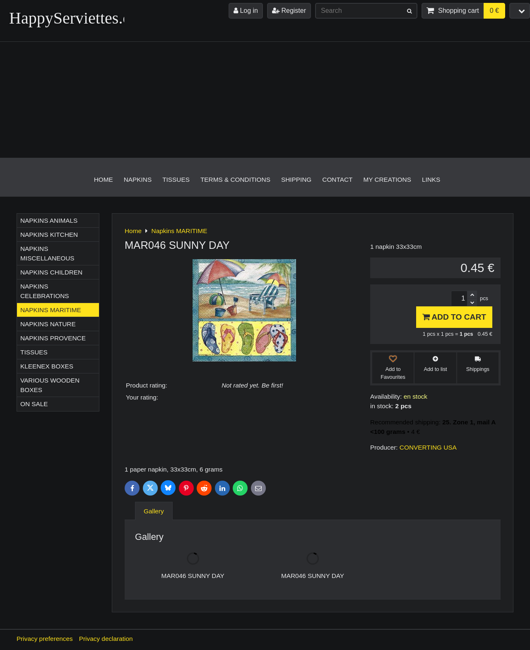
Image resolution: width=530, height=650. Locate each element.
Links (431, 179)
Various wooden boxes (50, 385)
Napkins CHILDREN (51, 272)
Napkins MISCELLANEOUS (47, 253)
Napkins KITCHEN (49, 234)
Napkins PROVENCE (53, 338)
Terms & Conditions (235, 179)
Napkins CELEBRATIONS (44, 291)
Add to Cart (454, 317)
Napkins (138, 179)
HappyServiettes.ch (73, 18)
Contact (337, 179)
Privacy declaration (106, 638)
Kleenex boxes (46, 366)
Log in (246, 10)
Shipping (296, 179)
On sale (34, 403)
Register (289, 10)
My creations (387, 179)
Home (103, 179)
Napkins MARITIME (50, 309)
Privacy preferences (45, 638)
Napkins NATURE (48, 323)
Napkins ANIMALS (48, 220)
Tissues (176, 179)
